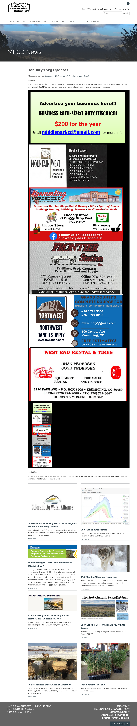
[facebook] (128, 4)
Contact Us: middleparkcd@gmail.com (97, 9)
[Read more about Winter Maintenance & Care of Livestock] (52, 668)
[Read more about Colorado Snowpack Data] (105, 512)
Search (125, 13)
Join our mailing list (119, 724)
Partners (72, 21)
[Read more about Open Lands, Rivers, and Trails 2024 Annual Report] (105, 614)
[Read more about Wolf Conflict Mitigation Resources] (105, 565)
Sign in (127, 718)
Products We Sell (51, 21)
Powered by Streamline (112, 718)
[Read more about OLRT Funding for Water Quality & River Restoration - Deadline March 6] (52, 614)
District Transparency (120, 712)
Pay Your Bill (83, 21)
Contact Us (95, 21)
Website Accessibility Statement (115, 715)
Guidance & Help (34, 21)
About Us (21, 21)
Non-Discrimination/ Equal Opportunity (112, 709)
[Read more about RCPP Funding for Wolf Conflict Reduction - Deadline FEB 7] (52, 565)
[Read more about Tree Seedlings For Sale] (105, 668)
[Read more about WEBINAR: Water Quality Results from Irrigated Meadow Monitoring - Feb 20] (52, 512)
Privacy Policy (123, 706)
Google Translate (122, 9)
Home (11, 21)
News (63, 21)
